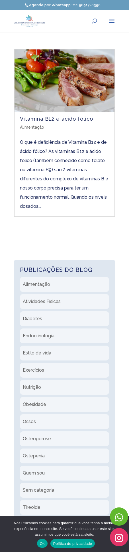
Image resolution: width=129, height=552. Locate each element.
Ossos (29, 421)
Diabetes (32, 318)
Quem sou (34, 473)
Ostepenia (34, 456)
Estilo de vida (37, 353)
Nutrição (32, 387)
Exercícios (33, 370)
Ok (42, 543)
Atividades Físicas (42, 301)
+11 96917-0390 (86, 5)
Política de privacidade (72, 543)
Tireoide (31, 507)
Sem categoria (38, 490)
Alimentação (32, 127)
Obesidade (34, 404)
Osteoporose (37, 438)
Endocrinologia (38, 335)
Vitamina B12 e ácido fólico (56, 119)
